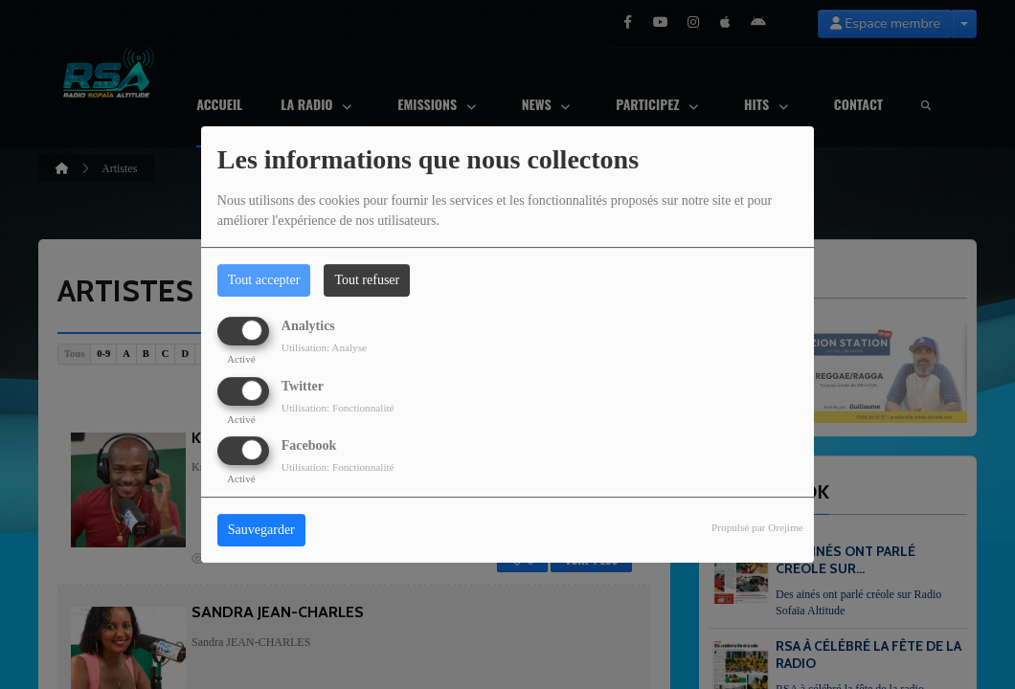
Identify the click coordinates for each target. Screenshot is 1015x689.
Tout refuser (366, 280)
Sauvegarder (261, 529)
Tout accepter (264, 280)
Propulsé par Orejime (757, 527)
